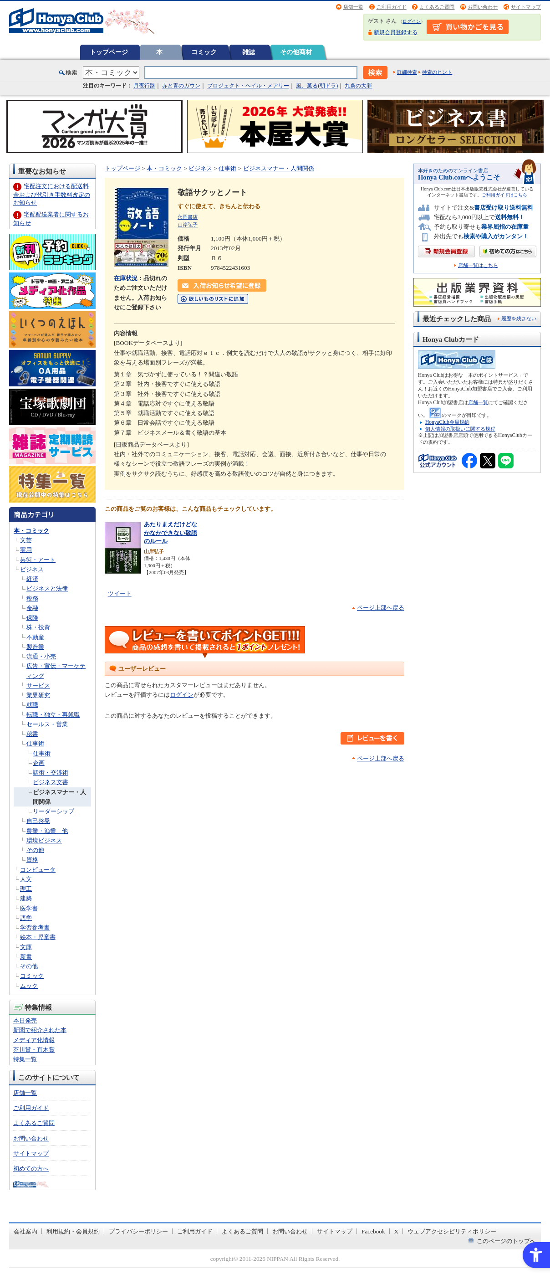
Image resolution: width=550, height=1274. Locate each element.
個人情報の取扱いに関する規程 (460, 429)
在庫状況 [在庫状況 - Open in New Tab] (126, 278)
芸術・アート (38, 559)
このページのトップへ (506, 1241)
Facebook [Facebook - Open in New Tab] (373, 1231)
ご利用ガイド (392, 7)
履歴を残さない (518, 318)
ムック (29, 985)
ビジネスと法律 (47, 588)
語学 (26, 917)
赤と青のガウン (181, 85)
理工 (26, 888)
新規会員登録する (396, 32)
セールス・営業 (47, 724)
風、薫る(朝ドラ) (317, 85)
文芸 (26, 540)
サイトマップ (526, 7)
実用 (26, 549)
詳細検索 (407, 72)
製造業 (35, 646)
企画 (39, 763)
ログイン (411, 21)
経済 (32, 578)
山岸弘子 (188, 224)
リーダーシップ (53, 811)
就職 (32, 704)
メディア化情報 (34, 1040)
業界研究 (38, 695)
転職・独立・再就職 (53, 714)
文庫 (26, 947)
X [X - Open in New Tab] (396, 1231)
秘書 (32, 733)
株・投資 (38, 627)
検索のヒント (437, 72)
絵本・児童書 (38, 937)
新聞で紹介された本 (39, 1030)
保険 (32, 617)
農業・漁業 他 (47, 830)
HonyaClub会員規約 (447, 422)
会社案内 (25, 1231)
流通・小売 (41, 656)
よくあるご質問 (436, 7)
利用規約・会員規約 (73, 1231)
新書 (26, 956)
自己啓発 (38, 820)
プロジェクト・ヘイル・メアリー (248, 85)
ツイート (120, 593)
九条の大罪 (358, 85)
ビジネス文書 (50, 782)
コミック (204, 52)
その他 (35, 850)
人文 (26, 879)
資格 (32, 859)
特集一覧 (25, 1059)
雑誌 (248, 52)
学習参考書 (35, 927)
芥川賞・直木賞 (34, 1049)
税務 (32, 598)
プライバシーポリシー (138, 1231)
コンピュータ (38, 869)
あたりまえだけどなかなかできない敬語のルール (170, 533)
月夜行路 (144, 85)
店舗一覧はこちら (478, 265)
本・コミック (31, 530)
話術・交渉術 (50, 772)
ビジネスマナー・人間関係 (278, 168)
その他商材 (296, 52)
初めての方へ (31, 1168)
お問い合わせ (483, 7)
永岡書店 (188, 217)
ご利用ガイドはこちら (504, 194)
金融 (32, 608)
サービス (38, 685)
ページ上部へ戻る (380, 607)
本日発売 (25, 1020)
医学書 (29, 908)
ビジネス (32, 569)
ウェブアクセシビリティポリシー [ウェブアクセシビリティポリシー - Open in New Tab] (451, 1231)
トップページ (109, 52)
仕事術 (35, 743)
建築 (26, 898)
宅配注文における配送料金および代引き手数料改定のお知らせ (51, 194)
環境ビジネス (44, 840)
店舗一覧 (353, 7)
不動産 (35, 637)
